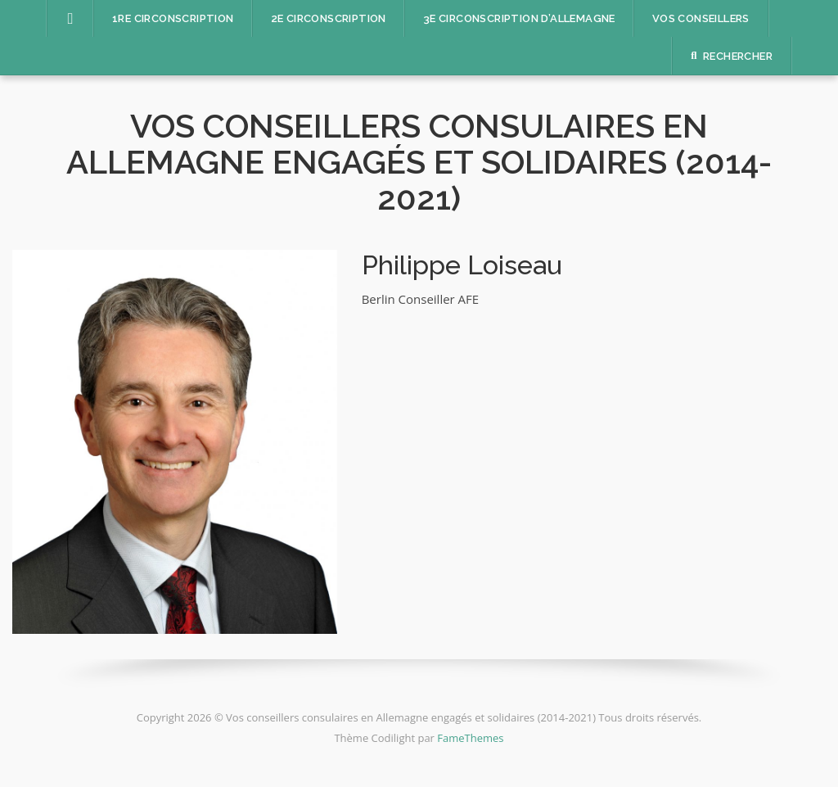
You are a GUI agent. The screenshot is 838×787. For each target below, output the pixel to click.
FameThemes (470, 737)
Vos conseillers (701, 18)
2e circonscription (328, 18)
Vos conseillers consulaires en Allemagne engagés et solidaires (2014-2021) (419, 161)
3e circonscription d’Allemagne (519, 18)
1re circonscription (173, 18)
